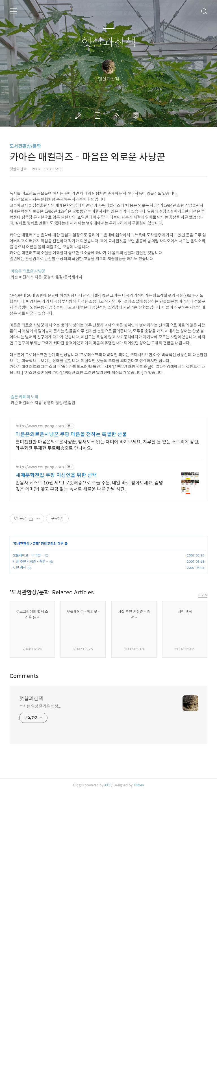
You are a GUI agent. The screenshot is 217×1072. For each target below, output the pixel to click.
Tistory (138, 1065)
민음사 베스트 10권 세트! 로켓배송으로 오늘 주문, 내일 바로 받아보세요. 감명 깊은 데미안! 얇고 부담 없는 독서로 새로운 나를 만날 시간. (89, 644)
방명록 (98, 115)
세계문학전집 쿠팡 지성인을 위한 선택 (56, 633)
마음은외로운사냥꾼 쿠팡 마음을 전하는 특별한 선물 (71, 593)
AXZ (107, 1065)
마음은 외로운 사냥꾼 (28, 350)
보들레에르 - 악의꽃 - (28, 713)
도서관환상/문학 (25, 146)
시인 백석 (19, 726)
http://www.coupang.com (40, 584)
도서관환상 (21, 702)
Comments (24, 955)
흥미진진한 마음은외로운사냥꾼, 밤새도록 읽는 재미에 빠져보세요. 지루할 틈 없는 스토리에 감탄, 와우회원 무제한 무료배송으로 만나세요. (107, 603)
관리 (137, 115)
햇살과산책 (108, 42)
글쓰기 (79, 115)
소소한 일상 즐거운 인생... (39, 985)
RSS (118, 115)
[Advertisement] (108, 224)
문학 (36, 702)
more (202, 874)
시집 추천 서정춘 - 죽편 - (30, 719)
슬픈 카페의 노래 (24, 476)
